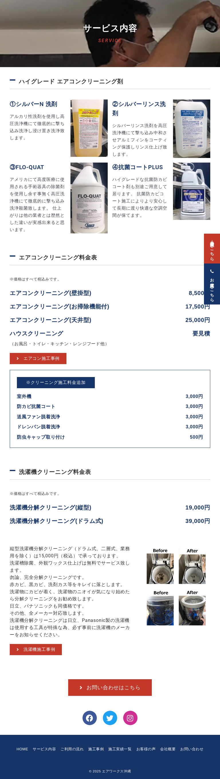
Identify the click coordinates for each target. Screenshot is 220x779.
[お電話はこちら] (212, 280)
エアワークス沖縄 (116, 771)
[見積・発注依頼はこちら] (212, 245)
